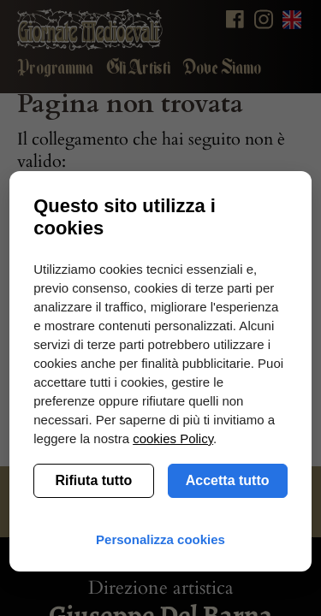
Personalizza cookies (160, 539)
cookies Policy (173, 438)
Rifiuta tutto (94, 480)
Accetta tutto (228, 480)
